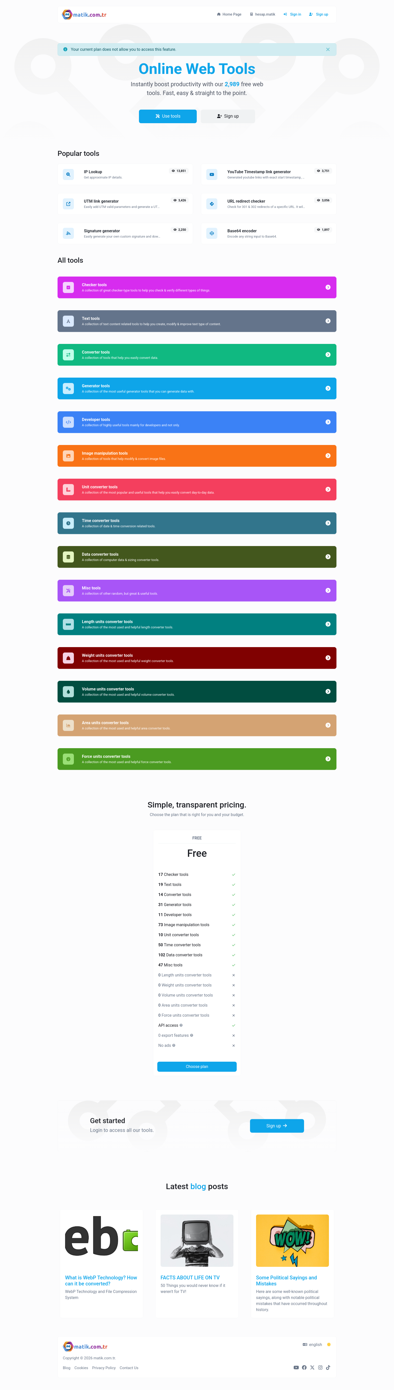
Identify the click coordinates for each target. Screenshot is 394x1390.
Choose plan (197, 1066)
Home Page (229, 14)
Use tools (168, 116)
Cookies (81, 1368)
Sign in (292, 14)
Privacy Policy (104, 1368)
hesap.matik (262, 14)
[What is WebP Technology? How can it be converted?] (101, 1271)
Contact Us (129, 1368)
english (312, 1344)
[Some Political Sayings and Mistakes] (292, 1271)
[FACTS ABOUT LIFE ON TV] (197, 1271)
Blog (66, 1368)
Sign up (318, 14)
